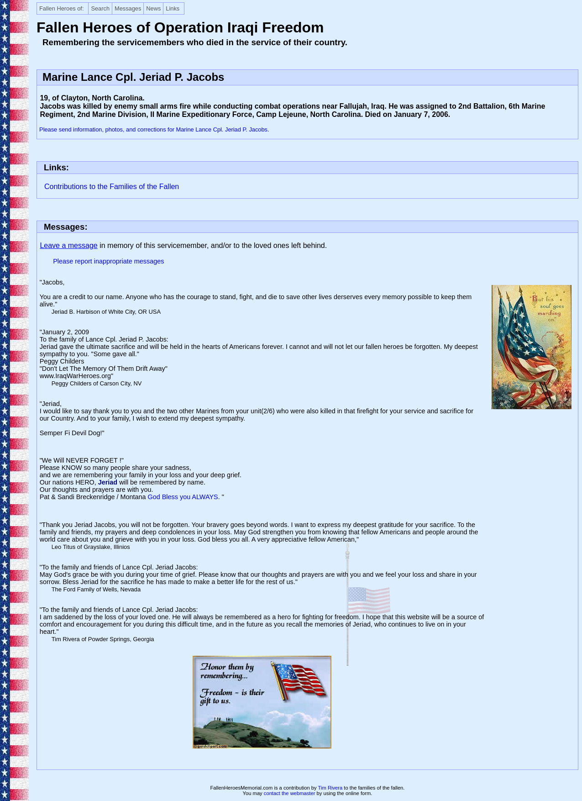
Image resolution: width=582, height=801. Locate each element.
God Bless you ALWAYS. (185, 497)
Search (100, 8)
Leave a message (68, 245)
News (153, 8)
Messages (128, 8)
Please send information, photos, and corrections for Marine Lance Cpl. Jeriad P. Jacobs (153, 129)
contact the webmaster (289, 793)
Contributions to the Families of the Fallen (111, 186)
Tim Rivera (330, 787)
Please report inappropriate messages (108, 261)
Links (172, 8)
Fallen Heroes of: (61, 8)
